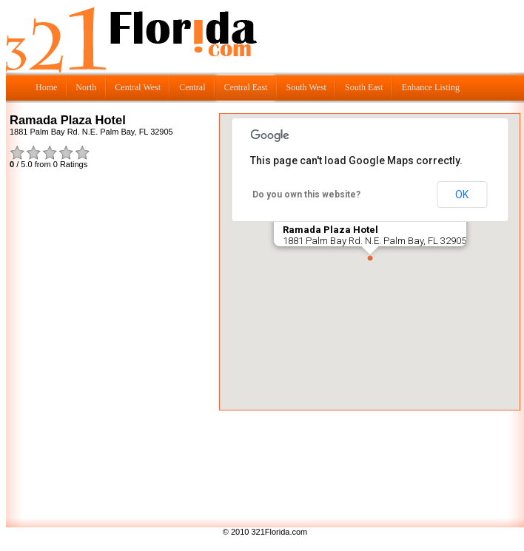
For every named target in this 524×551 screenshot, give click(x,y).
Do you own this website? (306, 194)
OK (461, 194)
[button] (370, 258)
